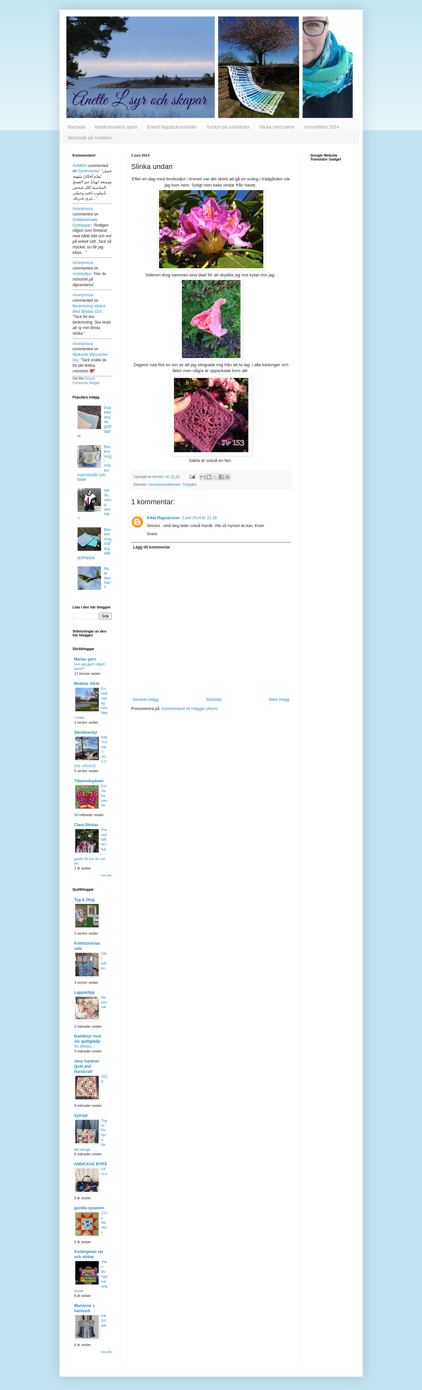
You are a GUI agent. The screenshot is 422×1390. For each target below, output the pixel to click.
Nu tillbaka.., (84, 1046)
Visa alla (106, 875)
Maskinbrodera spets (116, 127)
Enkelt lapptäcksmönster (172, 127)
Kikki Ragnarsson (163, 518)
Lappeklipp (84, 992)
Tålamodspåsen (89, 781)
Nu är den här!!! (107, 578)
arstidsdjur (82, 273)
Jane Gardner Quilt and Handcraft (86, 1066)
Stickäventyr (85, 732)
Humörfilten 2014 (321, 127)
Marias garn (85, 659)
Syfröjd (81, 1115)
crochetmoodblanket (164, 484)
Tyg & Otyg (84, 899)
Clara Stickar (86, 825)
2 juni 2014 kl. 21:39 (199, 518)
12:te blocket (104, 1222)
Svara (152, 534)
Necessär (104, 1002)
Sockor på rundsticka (228, 127)
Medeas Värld (86, 683)
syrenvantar (88, 171)
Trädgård (189, 484)
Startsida (76, 127)
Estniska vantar (104, 795)
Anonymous (83, 208)
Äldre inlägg (279, 699)
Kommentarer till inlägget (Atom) (190, 708)
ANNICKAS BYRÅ (90, 1164)
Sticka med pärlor (277, 127)
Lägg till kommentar (151, 547)
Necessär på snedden (90, 137)
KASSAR (104, 1320)
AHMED (80, 165)
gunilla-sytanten (89, 1208)
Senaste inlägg (146, 699)
